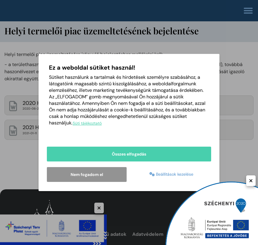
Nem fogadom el (87, 174)
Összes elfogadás (129, 155)
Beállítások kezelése (171, 175)
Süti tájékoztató (87, 124)
